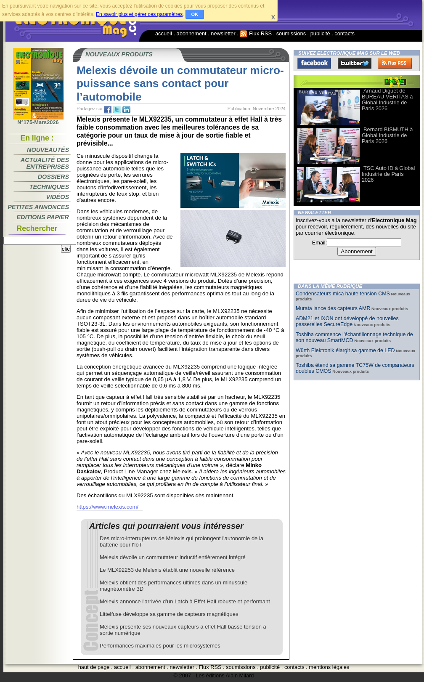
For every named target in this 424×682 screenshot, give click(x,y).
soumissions (291, 33)
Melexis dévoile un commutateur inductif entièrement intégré (173, 557)
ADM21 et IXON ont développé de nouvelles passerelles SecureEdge (347, 321)
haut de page (94, 667)
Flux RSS (256, 33)
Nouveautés (48, 149)
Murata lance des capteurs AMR (333, 308)
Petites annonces (38, 207)
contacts (344, 33)
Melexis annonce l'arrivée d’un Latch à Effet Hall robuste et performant (185, 601)
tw (117, 110)
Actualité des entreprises (45, 163)
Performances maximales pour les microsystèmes (160, 645)
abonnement (192, 33)
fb (107, 110)
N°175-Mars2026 (38, 119)
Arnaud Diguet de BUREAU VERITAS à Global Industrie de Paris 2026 (387, 99)
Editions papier (43, 217)
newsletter (223, 33)
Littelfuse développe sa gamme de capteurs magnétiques (169, 614)
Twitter (354, 63)
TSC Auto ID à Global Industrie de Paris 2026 (388, 174)
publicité (320, 33)
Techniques (49, 186)
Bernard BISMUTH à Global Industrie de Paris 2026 (387, 135)
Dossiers (53, 176)
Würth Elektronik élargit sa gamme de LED (345, 350)
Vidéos (57, 197)
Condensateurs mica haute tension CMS (343, 294)
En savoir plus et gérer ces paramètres (139, 14)
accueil (163, 33)
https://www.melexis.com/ (107, 507)
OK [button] (195, 14)
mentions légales (329, 667)
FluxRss (395, 63)
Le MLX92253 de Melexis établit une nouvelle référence (167, 570)
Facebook (314, 63)
